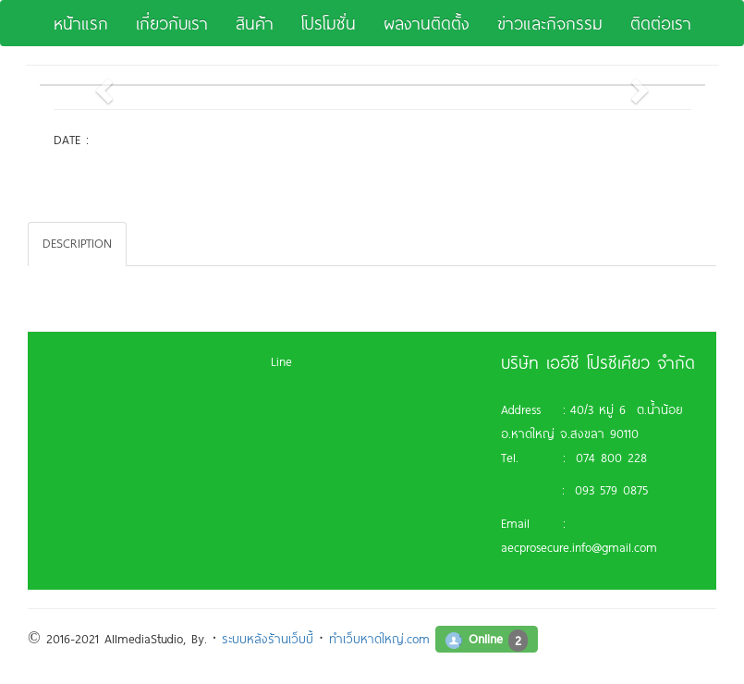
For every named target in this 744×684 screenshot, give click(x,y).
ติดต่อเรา (660, 23)
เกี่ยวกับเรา (172, 23)
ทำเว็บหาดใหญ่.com (379, 638)
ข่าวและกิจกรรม (550, 23)
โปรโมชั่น (328, 23)
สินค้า (255, 23)
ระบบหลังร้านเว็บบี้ (267, 638)
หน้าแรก (81, 23)
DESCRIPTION (77, 243)
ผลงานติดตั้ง (427, 23)
